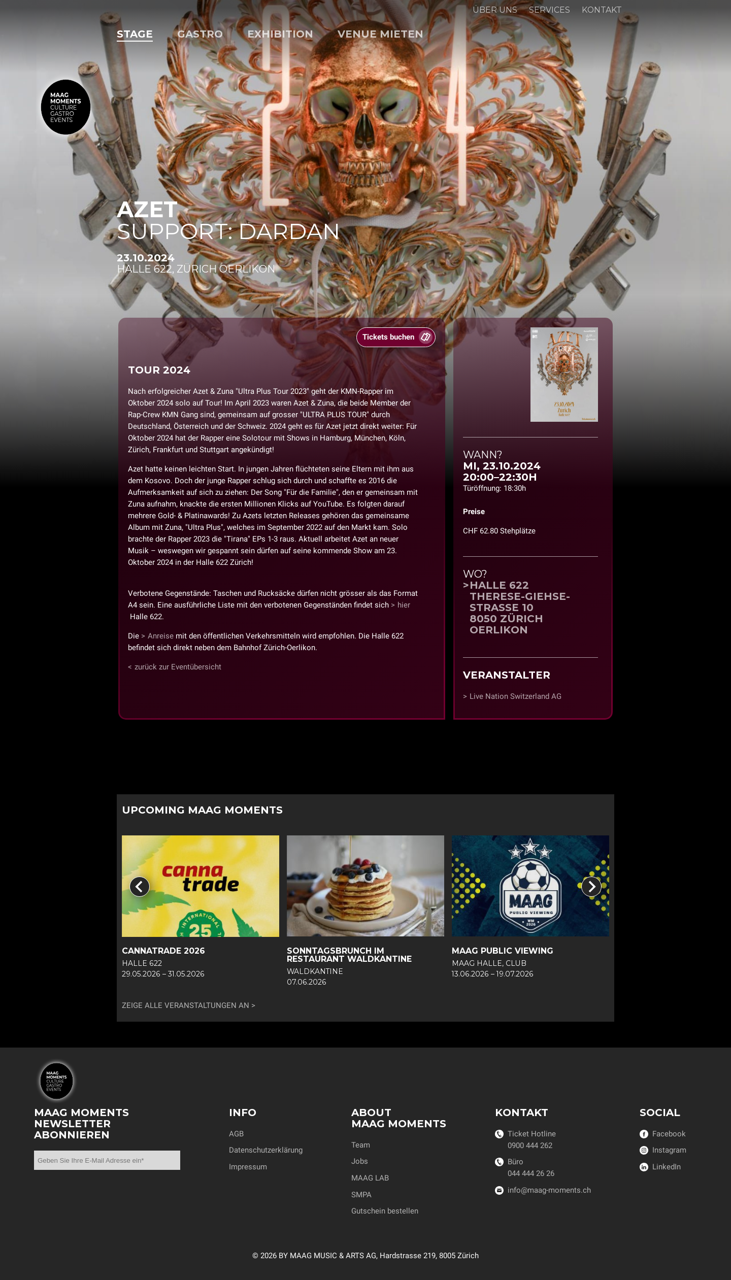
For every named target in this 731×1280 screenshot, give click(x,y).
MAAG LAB (370, 1178)
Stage (135, 34)
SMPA (361, 1194)
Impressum (248, 1166)
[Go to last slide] (139, 887)
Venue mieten (380, 34)
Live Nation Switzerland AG (515, 696)
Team (360, 1145)
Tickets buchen (388, 337)
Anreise (161, 636)
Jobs (359, 1161)
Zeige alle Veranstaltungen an (185, 1005)
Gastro (200, 34)
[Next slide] (591, 887)
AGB (236, 1133)
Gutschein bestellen (384, 1211)
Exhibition (280, 34)
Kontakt (602, 10)
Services (549, 10)
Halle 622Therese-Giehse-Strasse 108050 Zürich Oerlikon (520, 607)
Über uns (495, 10)
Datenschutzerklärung (266, 1150)
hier (403, 605)
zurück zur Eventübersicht (178, 666)
